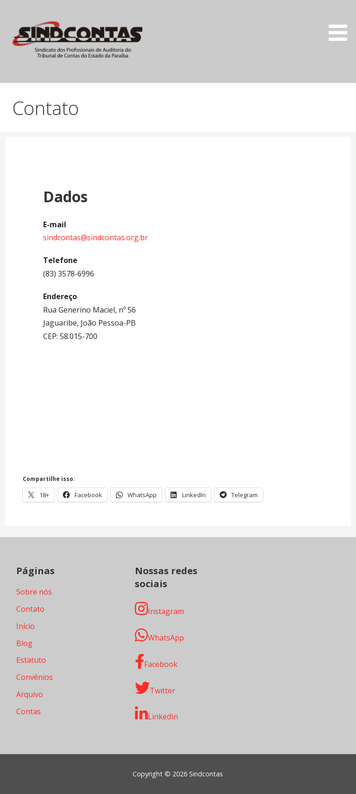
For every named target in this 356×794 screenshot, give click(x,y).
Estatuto (31, 660)
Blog (24, 643)
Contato (30, 609)
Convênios (34, 677)
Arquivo (29, 694)
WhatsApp (159, 635)
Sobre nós (34, 592)
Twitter (155, 688)
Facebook (156, 661)
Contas (28, 711)
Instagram (159, 608)
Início (25, 626)
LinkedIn (156, 714)
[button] (341, 22)
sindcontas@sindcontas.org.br (95, 237)
